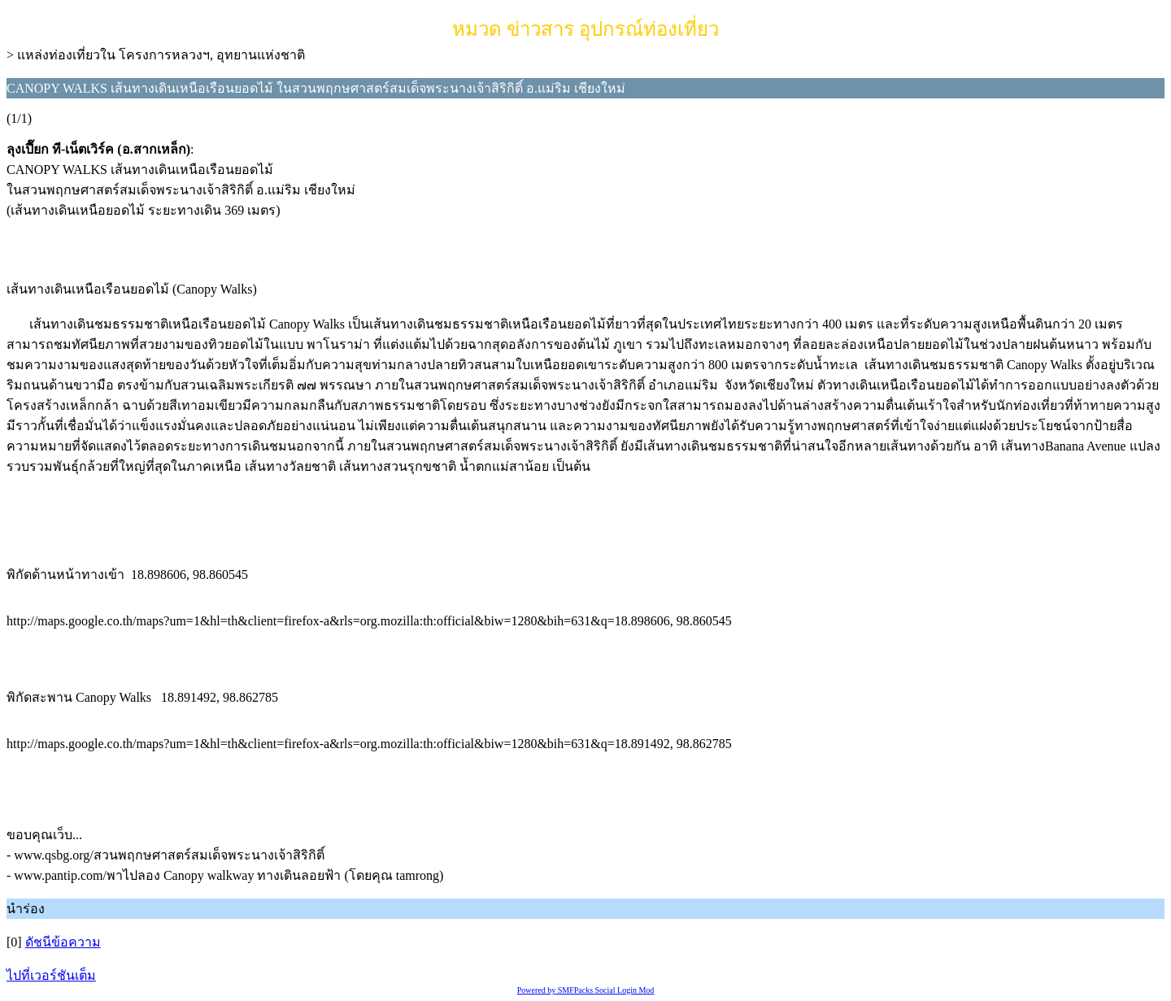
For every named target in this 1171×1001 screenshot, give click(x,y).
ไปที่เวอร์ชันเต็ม (51, 975)
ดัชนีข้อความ (63, 942)
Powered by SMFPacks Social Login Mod (586, 990)
